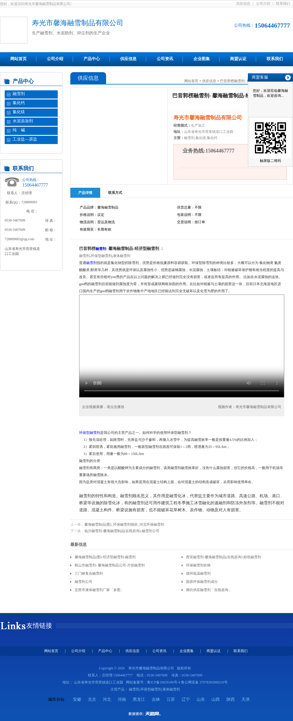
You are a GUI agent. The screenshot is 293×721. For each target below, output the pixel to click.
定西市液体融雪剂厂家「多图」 (99, 590)
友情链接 (39, 625)
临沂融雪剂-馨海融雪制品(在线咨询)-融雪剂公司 (121, 531)
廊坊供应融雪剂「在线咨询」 (209, 590)
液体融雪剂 (121, 256)
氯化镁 (19, 112)
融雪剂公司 (83, 582)
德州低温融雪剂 (198, 573)
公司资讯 (165, 59)
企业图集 (201, 59)
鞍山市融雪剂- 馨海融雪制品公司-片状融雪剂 (110, 565)
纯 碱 (19, 130)
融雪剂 (19, 94)
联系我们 (283, 3)
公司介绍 (263, 3)
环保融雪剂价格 (198, 565)
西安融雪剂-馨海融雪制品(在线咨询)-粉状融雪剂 (223, 557)
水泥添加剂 (23, 121)
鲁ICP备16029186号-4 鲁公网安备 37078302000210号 (187, 682)
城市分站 (56, 699)
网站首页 (18, 59)
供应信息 (243, 3)
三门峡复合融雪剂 (89, 573)
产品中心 (92, 59)
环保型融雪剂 (101, 256)
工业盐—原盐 (25, 139)
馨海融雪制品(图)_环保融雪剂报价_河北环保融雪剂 (124, 524)
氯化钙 (19, 103)
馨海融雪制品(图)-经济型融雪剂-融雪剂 (105, 557)
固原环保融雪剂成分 (202, 582)
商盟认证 (238, 59)
